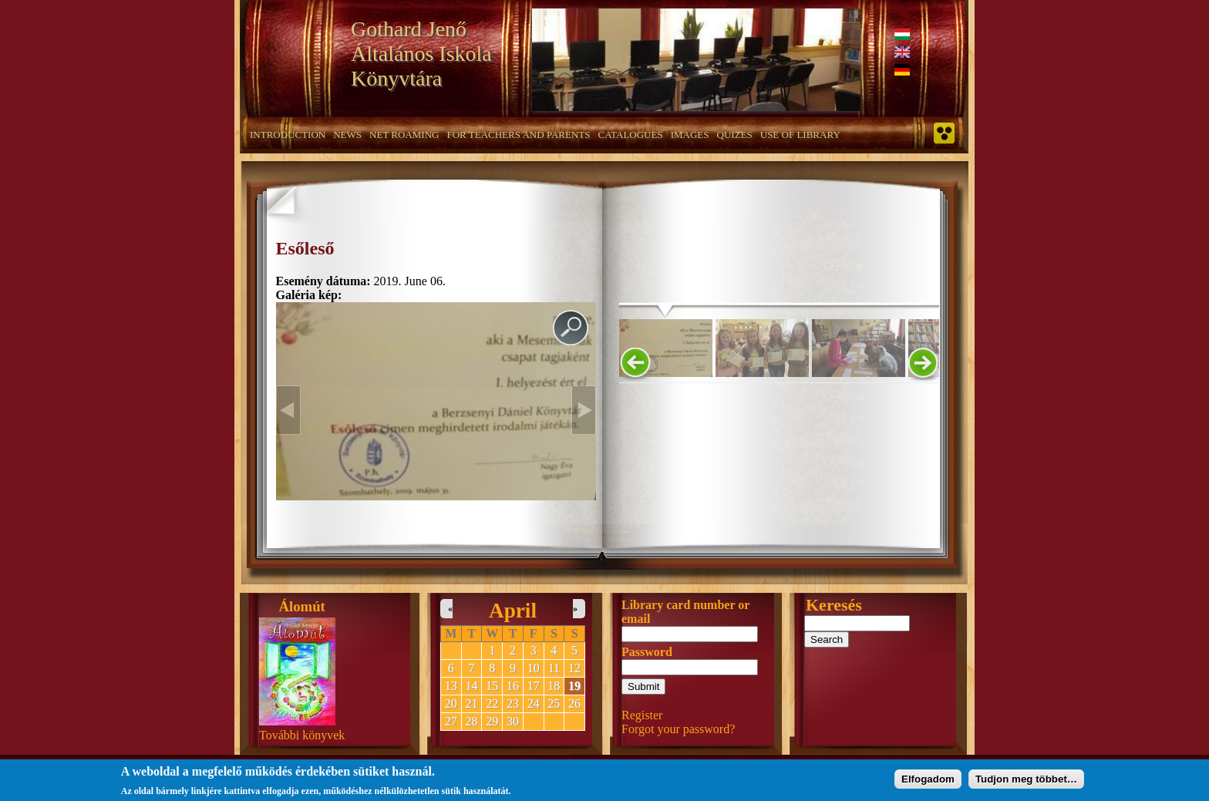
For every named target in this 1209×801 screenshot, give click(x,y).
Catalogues (630, 134)
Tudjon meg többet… (1026, 776)
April (513, 610)
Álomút (302, 606)
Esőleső (305, 248)
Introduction (287, 134)
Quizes (735, 134)
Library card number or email (685, 611)
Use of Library (800, 134)
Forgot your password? (678, 728)
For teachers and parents (518, 134)
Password (646, 651)
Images (690, 134)
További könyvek (302, 735)
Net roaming (404, 134)
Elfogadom (928, 776)
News (347, 134)
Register (641, 715)
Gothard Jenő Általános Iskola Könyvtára (421, 53)
